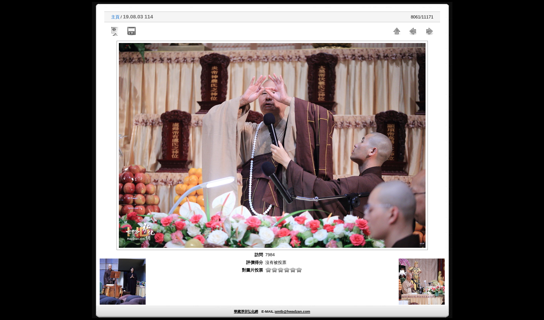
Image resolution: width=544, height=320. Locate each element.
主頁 (115, 17)
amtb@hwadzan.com (292, 311)
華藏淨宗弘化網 (246, 311)
